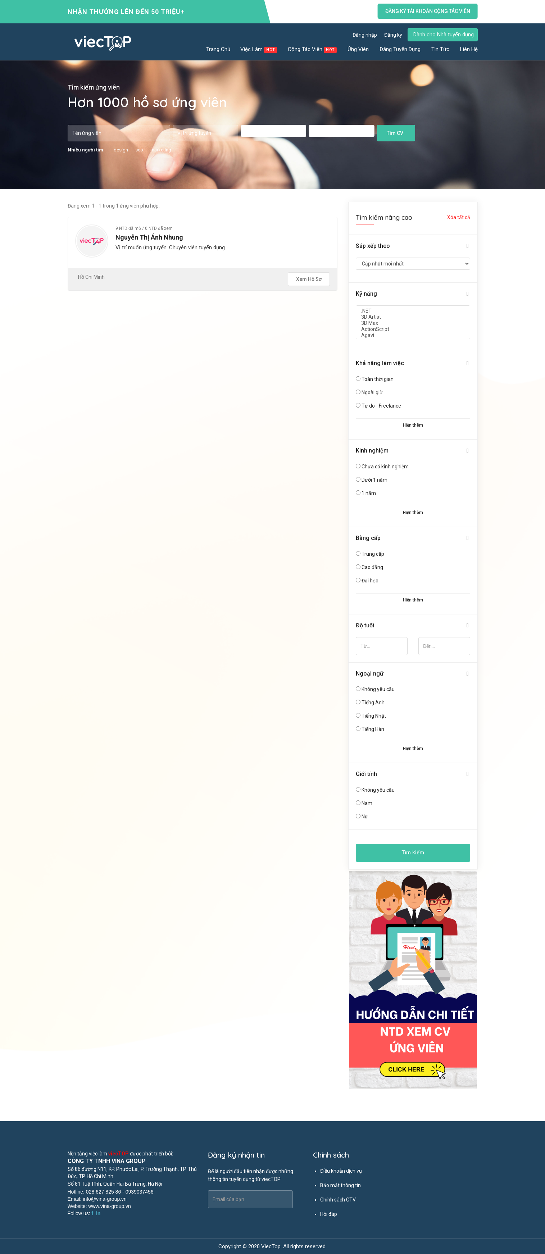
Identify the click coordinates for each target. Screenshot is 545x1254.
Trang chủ (218, 49)
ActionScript (412, 329)
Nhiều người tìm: (86, 150)
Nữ (365, 816)
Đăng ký (393, 35)
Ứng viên (358, 49)
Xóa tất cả (458, 217)
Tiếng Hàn (373, 729)
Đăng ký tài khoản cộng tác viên (427, 11)
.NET (412, 311)
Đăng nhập (365, 35)
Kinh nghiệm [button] (372, 450)
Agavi (412, 335)
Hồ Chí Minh (91, 277)
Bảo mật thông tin (340, 1185)
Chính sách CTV (338, 1200)
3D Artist (412, 317)
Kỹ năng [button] (366, 293)
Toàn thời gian (378, 379)
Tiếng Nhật (374, 716)
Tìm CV (395, 133)
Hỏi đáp (328, 1214)
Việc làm (259, 49)
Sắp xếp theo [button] (373, 245)
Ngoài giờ (372, 392)
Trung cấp (373, 554)
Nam (367, 803)
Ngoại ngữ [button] (369, 673)
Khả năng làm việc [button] (380, 363)
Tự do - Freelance (381, 406)
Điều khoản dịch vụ (341, 1171)
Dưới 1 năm (374, 480)
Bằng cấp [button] (368, 538)
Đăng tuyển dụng (400, 49)
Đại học (370, 580)
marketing (160, 150)
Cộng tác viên (312, 49)
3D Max (412, 323)
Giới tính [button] (366, 774)
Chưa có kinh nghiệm (385, 466)
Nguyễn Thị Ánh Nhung (149, 237)
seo (139, 150)
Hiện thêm (413, 425)
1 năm (369, 493)
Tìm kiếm (412, 852)
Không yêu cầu (378, 689)
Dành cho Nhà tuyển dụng (443, 34)
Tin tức (440, 49)
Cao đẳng (372, 567)
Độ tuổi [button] (365, 625)
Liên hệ (469, 49)
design (121, 150)
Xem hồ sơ (309, 279)
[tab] (413, 246)
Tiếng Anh (373, 702)
